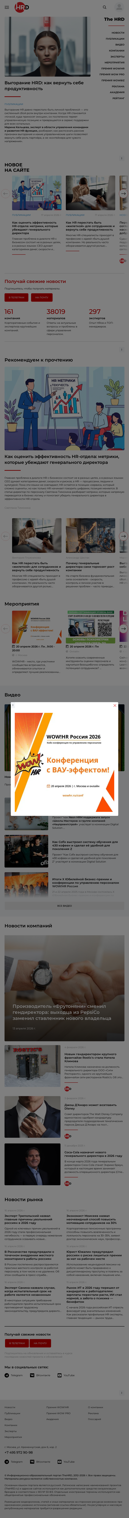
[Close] (115, 705)
